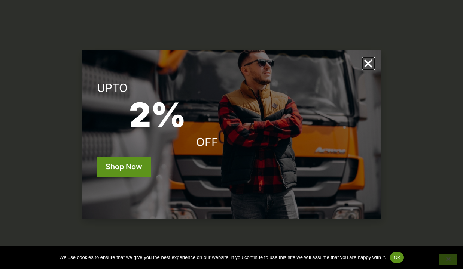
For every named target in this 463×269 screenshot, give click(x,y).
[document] (231, 134)
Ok (397, 257)
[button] (368, 63)
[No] (448, 259)
